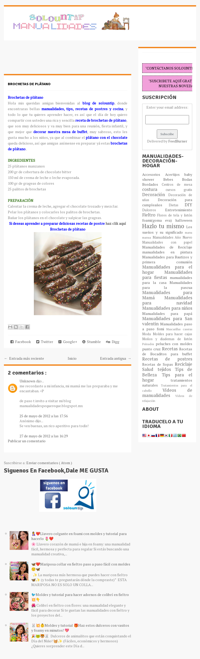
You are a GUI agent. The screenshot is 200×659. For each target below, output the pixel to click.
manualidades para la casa (167, 280)
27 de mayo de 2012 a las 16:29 (44, 435)
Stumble (91, 341)
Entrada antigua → (115, 358)
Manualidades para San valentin (167, 321)
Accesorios (153, 174)
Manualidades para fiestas (167, 274)
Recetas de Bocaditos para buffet (167, 351)
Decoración (155, 194)
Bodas (187, 179)
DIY (188, 205)
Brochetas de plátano (29, 84)
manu (188, 232)
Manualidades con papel (167, 242)
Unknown (28, 380)
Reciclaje (183, 364)
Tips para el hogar (167, 377)
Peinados (148, 344)
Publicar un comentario (27, 440)
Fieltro (149, 215)
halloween (183, 220)
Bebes (172, 179)
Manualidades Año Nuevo (172, 237)
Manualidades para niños (167, 308)
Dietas (177, 205)
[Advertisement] (45, 60)
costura (154, 189)
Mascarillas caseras (179, 329)
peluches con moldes (174, 343)
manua (147, 237)
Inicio (72, 358)
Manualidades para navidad (167, 300)
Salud (149, 369)
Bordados (151, 184)
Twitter (44, 341)
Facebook (20, 341)
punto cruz (152, 348)
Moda (147, 334)
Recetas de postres (167, 359)
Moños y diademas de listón (167, 339)
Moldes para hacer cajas (172, 334)
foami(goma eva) (158, 220)
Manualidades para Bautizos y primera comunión (167, 259)
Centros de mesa (177, 184)
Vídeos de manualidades (167, 392)
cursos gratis (179, 190)
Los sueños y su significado (167, 229)
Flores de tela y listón (174, 215)
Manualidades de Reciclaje (167, 247)
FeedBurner (177, 141)
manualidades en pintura (167, 252)
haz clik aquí (115, 223)
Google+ (67, 341)
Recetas (170, 349)
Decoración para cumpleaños (167, 202)
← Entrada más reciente (24, 358)
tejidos (166, 369)
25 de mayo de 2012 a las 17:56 (44, 415)
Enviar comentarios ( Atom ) (49, 462)
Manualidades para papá (167, 313)
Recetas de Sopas (158, 364)
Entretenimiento (178, 209)
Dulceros (153, 210)
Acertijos (174, 174)
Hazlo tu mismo (164, 226)
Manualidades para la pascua (167, 285)
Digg (112, 341)
